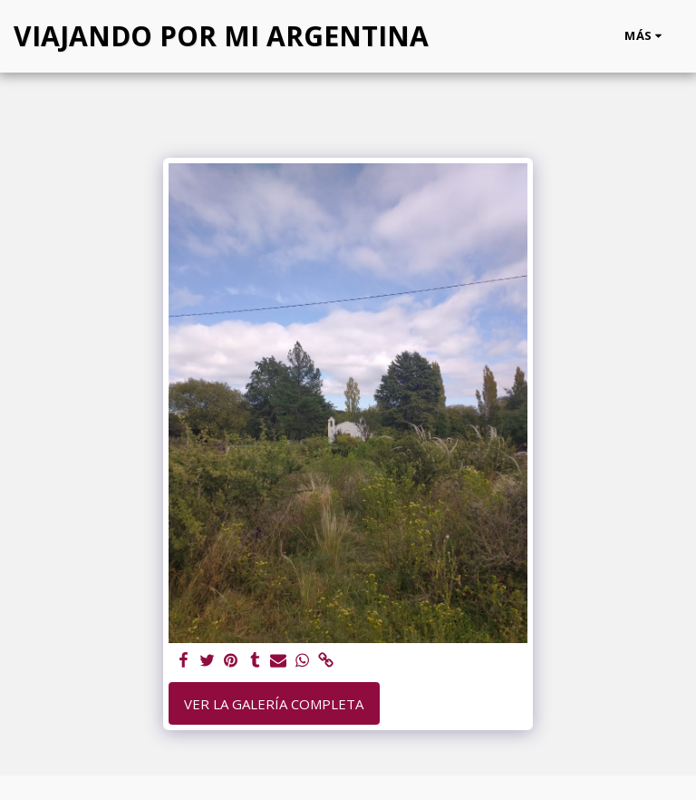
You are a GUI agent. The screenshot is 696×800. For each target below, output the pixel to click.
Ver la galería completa (273, 704)
